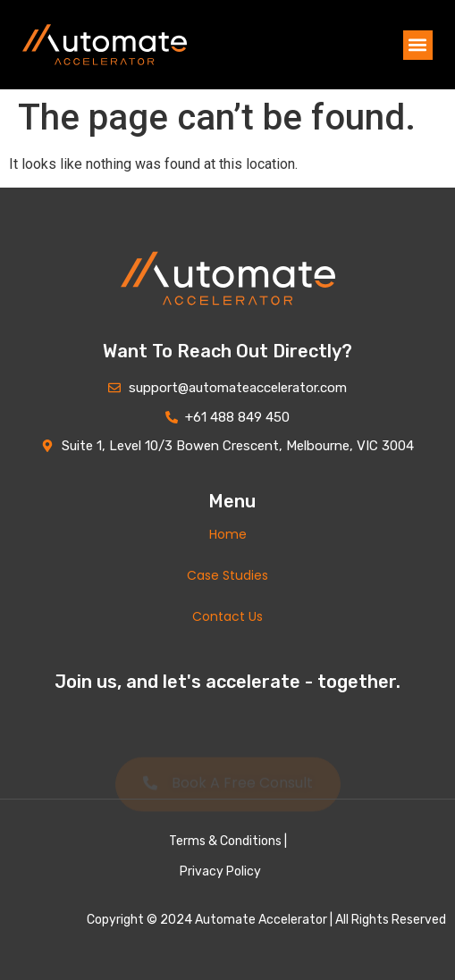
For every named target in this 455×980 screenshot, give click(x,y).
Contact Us (227, 616)
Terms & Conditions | (228, 841)
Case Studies (227, 575)
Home (228, 534)
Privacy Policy (220, 871)
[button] (418, 45)
